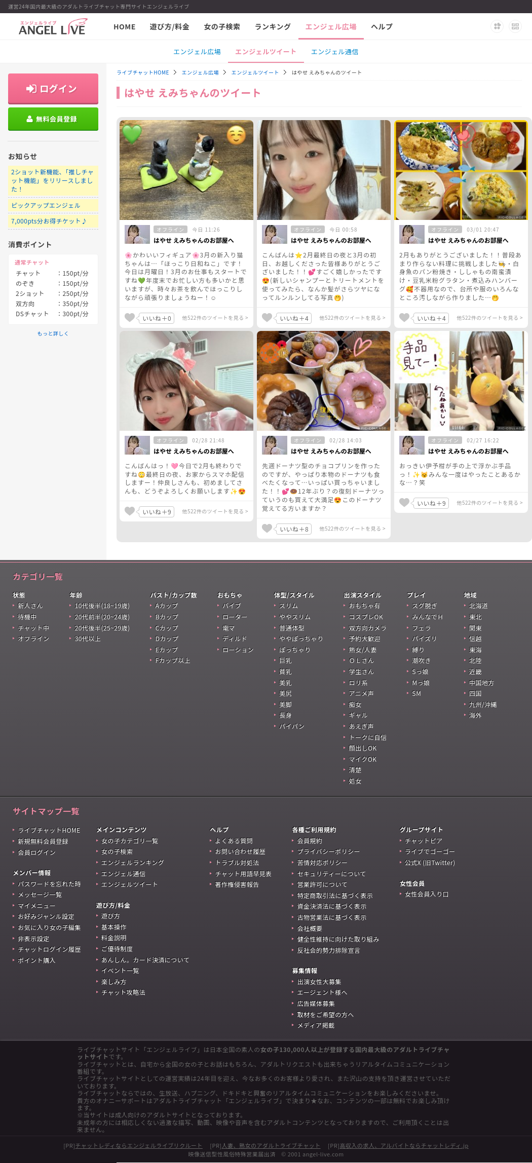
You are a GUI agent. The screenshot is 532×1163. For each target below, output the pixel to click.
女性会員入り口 (427, 893)
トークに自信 (368, 737)
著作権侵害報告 (237, 884)
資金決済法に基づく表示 (331, 906)
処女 (355, 780)
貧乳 (285, 671)
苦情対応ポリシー (322, 862)
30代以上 (87, 638)
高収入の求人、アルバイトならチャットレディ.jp (403, 1145)
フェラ (421, 627)
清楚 (355, 769)
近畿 (475, 671)
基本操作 (114, 926)
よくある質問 (234, 840)
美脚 (285, 704)
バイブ (231, 605)
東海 (475, 649)
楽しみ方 (114, 981)
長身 (285, 714)
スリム (288, 605)
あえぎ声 (361, 726)
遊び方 (110, 915)
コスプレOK (366, 616)
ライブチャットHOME (143, 72)
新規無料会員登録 (43, 841)
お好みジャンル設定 (46, 916)
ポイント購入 (37, 960)
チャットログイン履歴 (49, 949)
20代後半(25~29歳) (102, 627)
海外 (475, 714)
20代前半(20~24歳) (102, 616)
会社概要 (309, 928)
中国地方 (482, 682)
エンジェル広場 (331, 26)
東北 (475, 616)
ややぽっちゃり (301, 638)
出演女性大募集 (319, 981)
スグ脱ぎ (424, 605)
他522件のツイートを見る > (215, 317)
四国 (475, 693)
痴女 (355, 704)
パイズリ (424, 638)
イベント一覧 (120, 970)
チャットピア (424, 840)
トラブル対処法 (237, 862)
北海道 (478, 605)
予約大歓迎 (364, 638)
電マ (228, 627)
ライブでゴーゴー (430, 851)
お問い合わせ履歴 (240, 851)
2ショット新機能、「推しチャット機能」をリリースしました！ (52, 180)
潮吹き (421, 660)
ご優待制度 (117, 948)
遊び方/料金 (169, 26)
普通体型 (292, 627)
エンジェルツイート (265, 51)
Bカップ (166, 616)
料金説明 (114, 937)
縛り (418, 649)
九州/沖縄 (483, 704)
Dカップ (166, 638)
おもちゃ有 (364, 605)
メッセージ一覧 (40, 894)
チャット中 (33, 627)
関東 (475, 627)
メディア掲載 (315, 1025)
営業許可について (322, 884)
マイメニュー (37, 905)
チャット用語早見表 (243, 873)
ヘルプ (382, 26)
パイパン (292, 726)
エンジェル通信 (335, 51)
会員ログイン (37, 852)
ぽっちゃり (295, 649)
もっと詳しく (53, 333)
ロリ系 (358, 682)
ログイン (58, 88)
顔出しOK (362, 747)
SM (416, 693)
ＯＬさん (361, 660)
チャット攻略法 (123, 992)
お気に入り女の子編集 (49, 927)
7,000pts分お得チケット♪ (49, 220)
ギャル (358, 714)
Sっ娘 (420, 671)
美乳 (285, 682)
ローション (238, 649)
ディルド (234, 638)
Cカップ (166, 627)
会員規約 (309, 840)
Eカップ (166, 649)
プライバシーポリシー (328, 851)
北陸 (475, 660)
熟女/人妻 (362, 649)
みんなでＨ (427, 616)
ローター (235, 616)
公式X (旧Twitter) (430, 862)
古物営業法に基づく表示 (331, 917)
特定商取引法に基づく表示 (335, 895)
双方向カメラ (368, 627)
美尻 (285, 693)
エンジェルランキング (132, 862)
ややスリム (295, 616)
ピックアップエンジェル (46, 205)
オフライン (33, 638)
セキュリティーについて (331, 873)
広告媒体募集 (316, 1003)
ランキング (273, 26)
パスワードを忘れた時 (49, 883)
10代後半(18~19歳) (102, 605)
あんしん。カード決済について (145, 959)
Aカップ (166, 605)
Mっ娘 (421, 682)
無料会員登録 (56, 119)
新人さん (30, 605)
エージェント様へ (322, 992)
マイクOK (362, 759)
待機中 (27, 616)
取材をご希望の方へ (325, 1014)
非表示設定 (33, 938)
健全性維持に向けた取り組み (338, 938)
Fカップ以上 (173, 660)
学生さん (361, 671)
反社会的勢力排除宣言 (328, 950)
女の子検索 (222, 26)
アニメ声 (361, 693)
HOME (124, 26)
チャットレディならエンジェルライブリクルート (138, 1145)
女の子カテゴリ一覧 (129, 840)
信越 (475, 638)
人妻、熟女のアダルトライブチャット (271, 1145)
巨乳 (285, 660)
